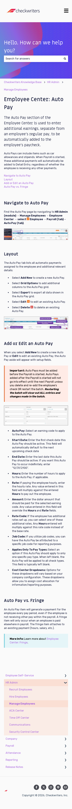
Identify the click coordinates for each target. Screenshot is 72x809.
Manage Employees (16, 89)
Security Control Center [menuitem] (24, 731)
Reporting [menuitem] (12, 759)
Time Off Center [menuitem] (19, 717)
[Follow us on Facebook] (36, 787)
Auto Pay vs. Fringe (16, 186)
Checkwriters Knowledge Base (23, 82)
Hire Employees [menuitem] (18, 696)
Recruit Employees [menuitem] (20, 689)
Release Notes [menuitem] (14, 767)
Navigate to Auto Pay (17, 175)
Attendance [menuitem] (13, 752)
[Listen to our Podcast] (58, 787)
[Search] (65, 59)
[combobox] (33, 59)
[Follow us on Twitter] (43, 787)
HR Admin (53, 82)
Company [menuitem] (11, 738)
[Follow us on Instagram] (51, 787)
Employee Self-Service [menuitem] (20, 675)
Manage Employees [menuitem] (22, 703)
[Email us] (65, 787)
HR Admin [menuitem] (12, 682)
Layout (8, 179)
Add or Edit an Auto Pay (19, 183)
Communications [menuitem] (19, 724)
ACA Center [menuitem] (16, 710)
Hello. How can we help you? (33, 46)
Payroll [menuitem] (10, 745)
